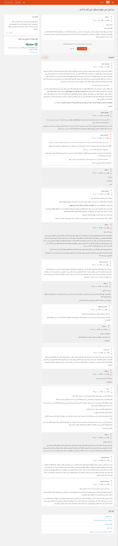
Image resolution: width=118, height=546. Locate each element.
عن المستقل (109, 525)
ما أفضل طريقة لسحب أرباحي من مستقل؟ (100, 540)
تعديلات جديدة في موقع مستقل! (103, 529)
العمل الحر (106, 20)
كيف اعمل (109, 536)
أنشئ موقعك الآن (33, 52)
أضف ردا (100, 67)
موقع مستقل (108, 533)
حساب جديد (82, 49)
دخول (72, 49)
